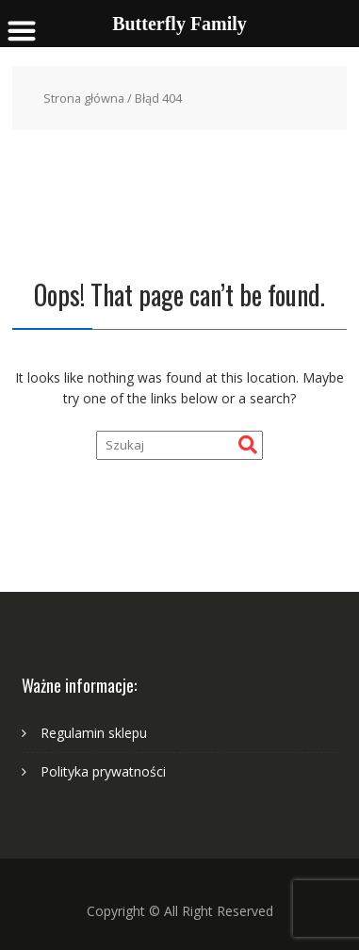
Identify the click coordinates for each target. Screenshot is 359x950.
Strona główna (83, 98)
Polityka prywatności (103, 771)
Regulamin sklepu (94, 733)
